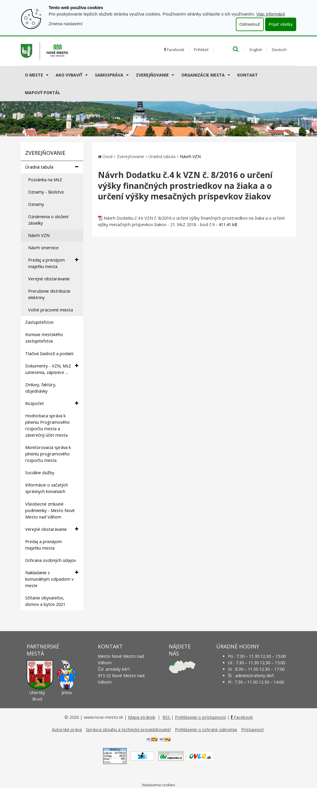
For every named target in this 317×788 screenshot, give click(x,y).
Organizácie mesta (203, 75)
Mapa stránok (141, 717)
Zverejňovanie (152, 75)
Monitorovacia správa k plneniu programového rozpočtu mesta (48, 454)
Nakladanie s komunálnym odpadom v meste (51, 579)
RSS (167, 717)
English (256, 49)
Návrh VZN (39, 235)
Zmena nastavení (66, 23)
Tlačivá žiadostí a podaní (49, 353)
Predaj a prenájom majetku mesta (53, 263)
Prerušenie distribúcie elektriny (49, 294)
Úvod (108, 156)
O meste (34, 75)
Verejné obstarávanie (49, 279)
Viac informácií (270, 13)
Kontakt (247, 75)
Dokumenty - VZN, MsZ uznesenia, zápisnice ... (51, 369)
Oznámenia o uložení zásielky (48, 220)
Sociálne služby (39, 472)
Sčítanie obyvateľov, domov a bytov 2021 (45, 601)
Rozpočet (51, 403)
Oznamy (36, 204)
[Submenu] (46, 75)
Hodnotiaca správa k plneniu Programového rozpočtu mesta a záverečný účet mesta (47, 425)
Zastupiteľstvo (39, 322)
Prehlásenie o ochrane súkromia (206, 729)
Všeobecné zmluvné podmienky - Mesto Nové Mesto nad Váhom (50, 510)
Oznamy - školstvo (46, 192)
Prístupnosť (252, 729)
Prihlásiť (201, 49)
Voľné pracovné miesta (50, 310)
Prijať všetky (281, 24)
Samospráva (109, 75)
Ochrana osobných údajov (50, 560)
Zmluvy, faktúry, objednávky (40, 388)
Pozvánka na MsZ (45, 179)
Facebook (174, 49)
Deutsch (279, 49)
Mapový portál (42, 92)
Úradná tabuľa (51, 167)
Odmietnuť (249, 24)
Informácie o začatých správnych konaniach (46, 488)
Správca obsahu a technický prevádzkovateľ (128, 729)
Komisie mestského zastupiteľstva (44, 338)
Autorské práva (67, 729)
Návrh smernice (43, 247)
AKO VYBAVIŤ (69, 75)
